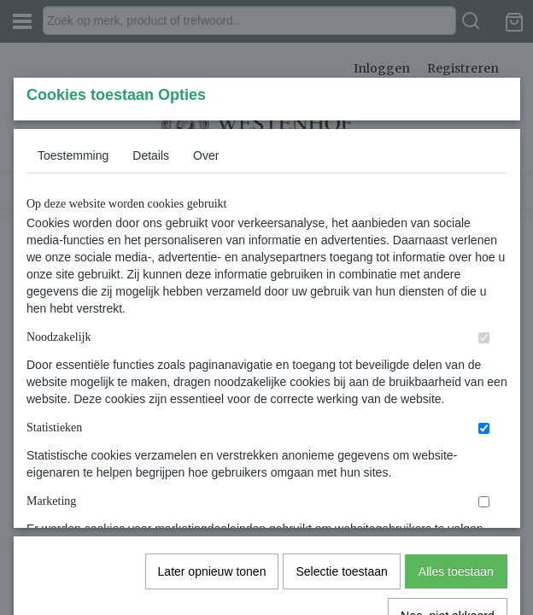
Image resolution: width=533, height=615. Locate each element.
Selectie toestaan (341, 509)
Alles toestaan (456, 509)
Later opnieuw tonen (212, 509)
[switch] (483, 465)
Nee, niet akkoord (448, 553)
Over (206, 283)
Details (150, 283)
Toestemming (73, 283)
